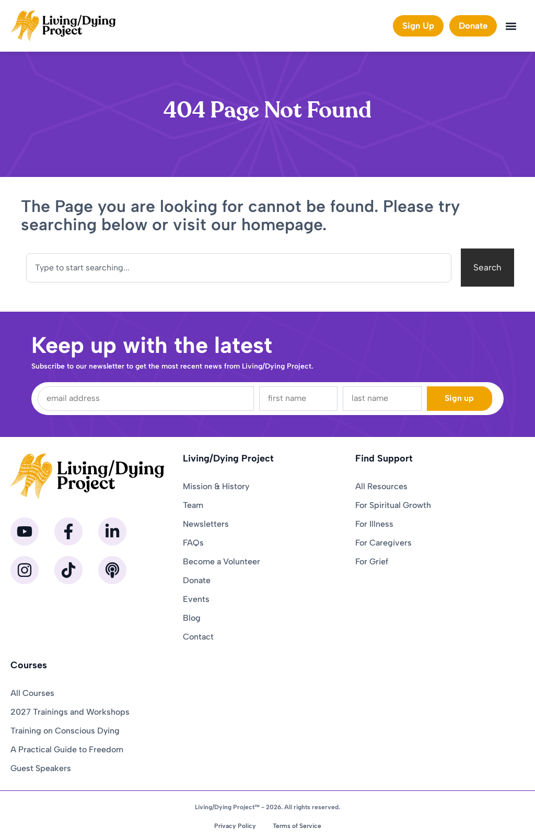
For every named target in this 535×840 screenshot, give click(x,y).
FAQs (193, 543)
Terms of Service (297, 826)
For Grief (371, 561)
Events (196, 599)
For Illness (374, 524)
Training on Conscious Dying (65, 731)
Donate (197, 580)
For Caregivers (383, 543)
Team (193, 505)
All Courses (32, 693)
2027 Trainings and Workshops (70, 712)
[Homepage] (63, 25)
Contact (198, 637)
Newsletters (206, 524)
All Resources (381, 486)
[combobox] (238, 267)
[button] (510, 25)
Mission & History (216, 486)
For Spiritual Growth (393, 505)
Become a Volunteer (221, 561)
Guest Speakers (40, 768)
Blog (192, 618)
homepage (281, 224)
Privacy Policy (235, 826)
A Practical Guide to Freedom (66, 749)
